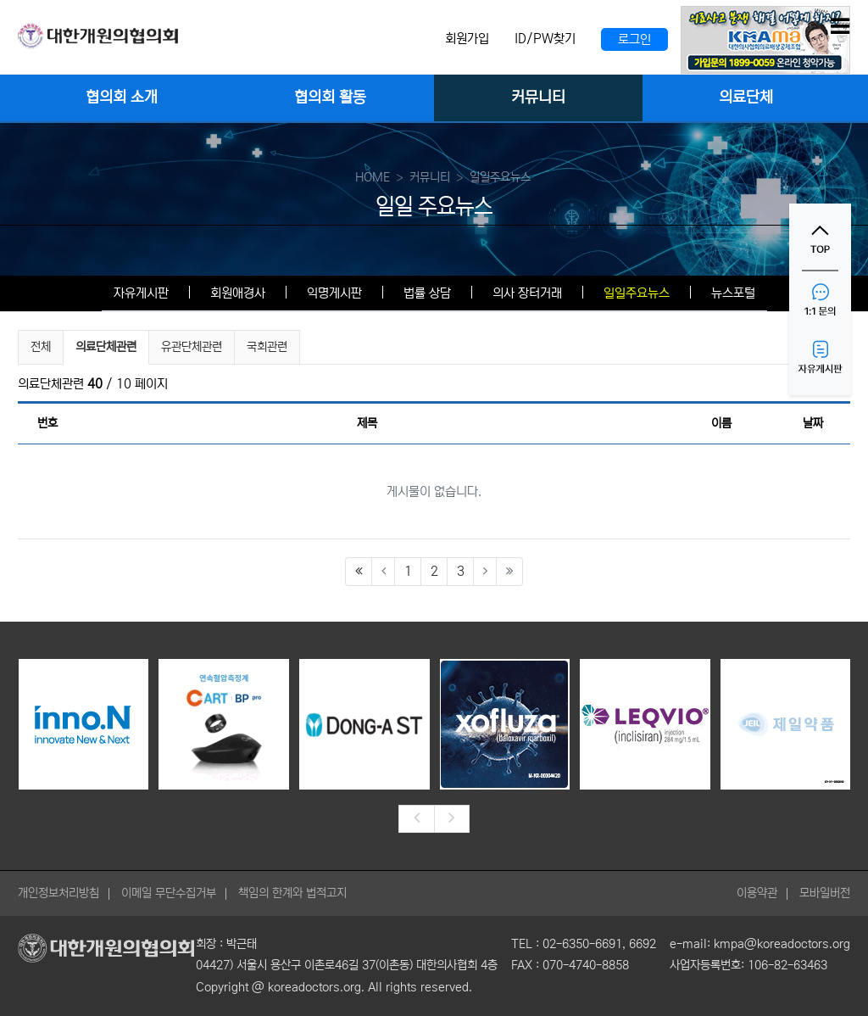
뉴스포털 (733, 293)
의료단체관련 (105, 345)
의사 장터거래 (527, 293)
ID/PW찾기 (545, 38)
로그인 (634, 39)
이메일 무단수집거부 (168, 893)
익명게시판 (334, 293)
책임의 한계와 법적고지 (292, 893)
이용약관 (757, 893)
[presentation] (416, 819)
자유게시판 (141, 293)
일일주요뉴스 (637, 293)
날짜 (813, 423)
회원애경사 (237, 293)
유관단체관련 (191, 347)
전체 (41, 347)
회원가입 (467, 38)
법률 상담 (427, 293)
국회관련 (267, 347)
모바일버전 (824, 893)
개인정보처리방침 (58, 893)
